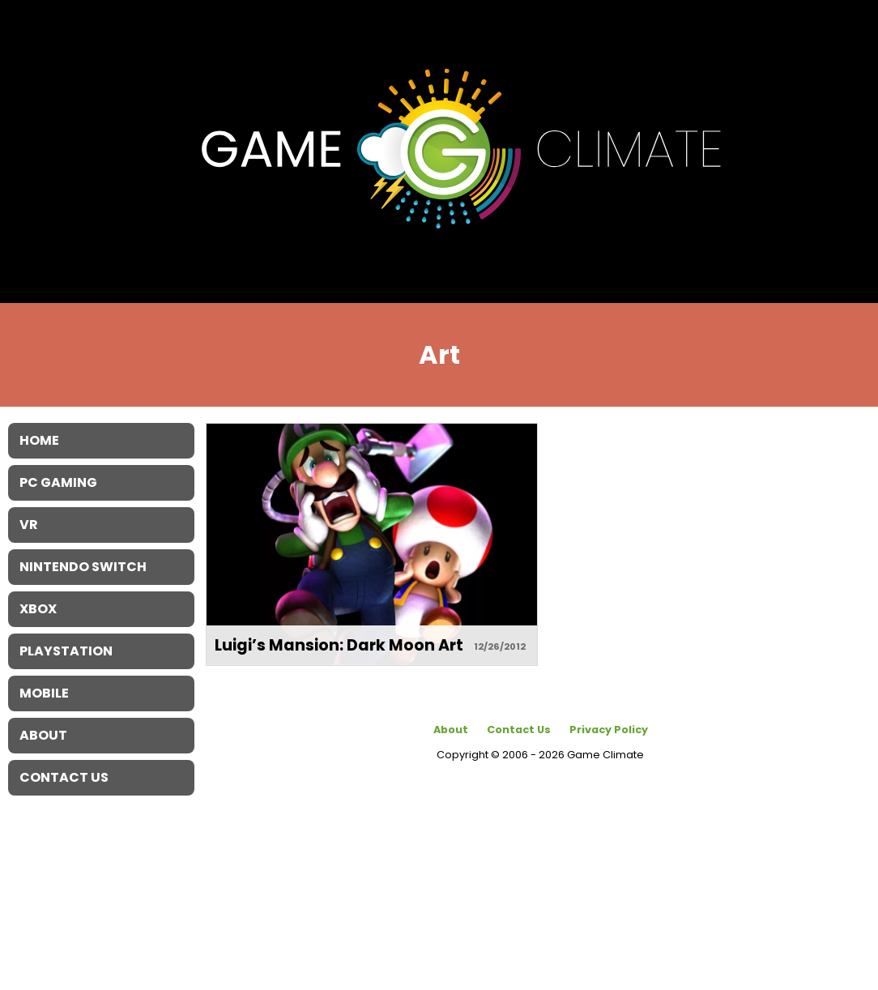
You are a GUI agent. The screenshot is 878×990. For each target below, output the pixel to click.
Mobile (44, 693)
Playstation (66, 651)
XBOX (38, 609)
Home (39, 440)
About (450, 729)
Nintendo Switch (83, 566)
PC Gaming (58, 482)
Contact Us (519, 729)
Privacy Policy (608, 729)
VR (28, 524)
